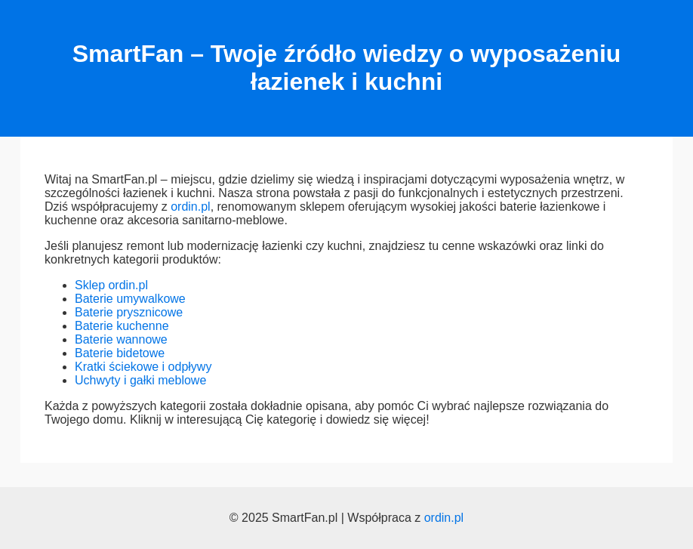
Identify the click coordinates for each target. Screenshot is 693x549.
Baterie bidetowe (120, 353)
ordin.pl (190, 206)
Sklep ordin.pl (111, 285)
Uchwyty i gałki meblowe (140, 380)
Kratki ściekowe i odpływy (143, 366)
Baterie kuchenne (122, 325)
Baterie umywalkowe (130, 298)
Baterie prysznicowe (129, 312)
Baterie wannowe (121, 339)
